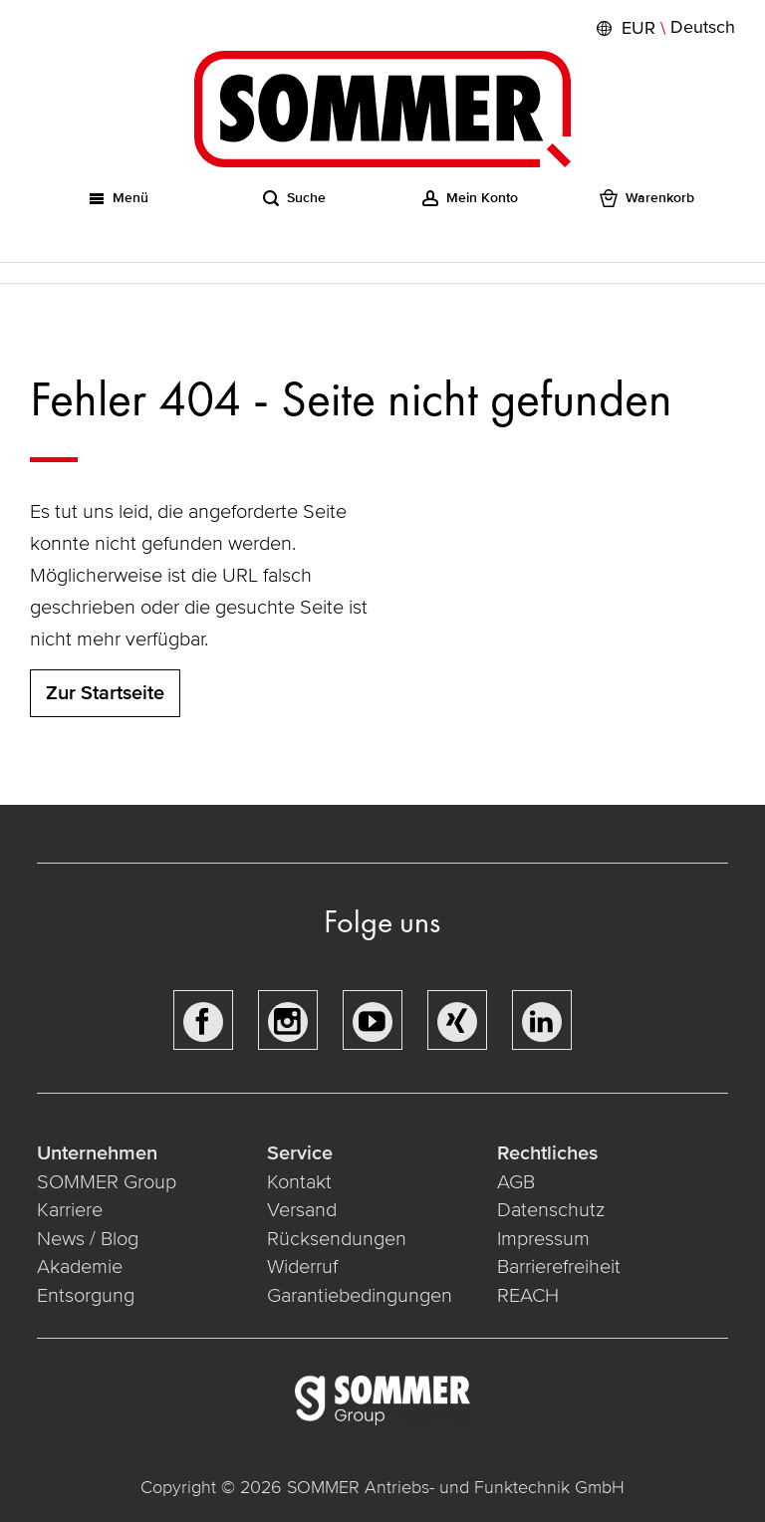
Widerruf (302, 1267)
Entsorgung (85, 1296)
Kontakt (299, 1182)
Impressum (543, 1239)
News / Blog (87, 1239)
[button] (663, 28)
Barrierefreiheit (559, 1267)
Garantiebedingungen (359, 1296)
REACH (528, 1296)
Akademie (82, 1267)
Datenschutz (551, 1210)
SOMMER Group (106, 1182)
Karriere (70, 1210)
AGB (516, 1182)
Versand (302, 1210)
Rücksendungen (336, 1239)
